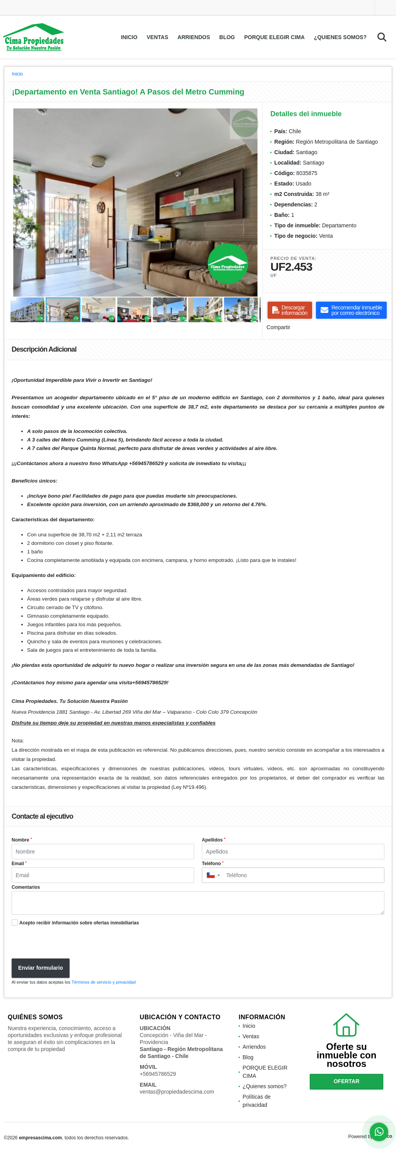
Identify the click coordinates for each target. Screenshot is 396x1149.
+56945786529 (158, 1074)
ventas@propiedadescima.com (177, 1092)
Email (19, 863)
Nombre (22, 840)
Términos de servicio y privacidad (104, 982)
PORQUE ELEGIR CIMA (274, 37)
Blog (227, 37)
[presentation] (66, 943)
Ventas (157, 37)
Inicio (129, 37)
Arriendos (194, 37)
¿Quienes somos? (340, 37)
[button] (254, 115)
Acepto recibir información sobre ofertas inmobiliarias (79, 923)
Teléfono (213, 863)
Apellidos (213, 840)
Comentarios (26, 887)
